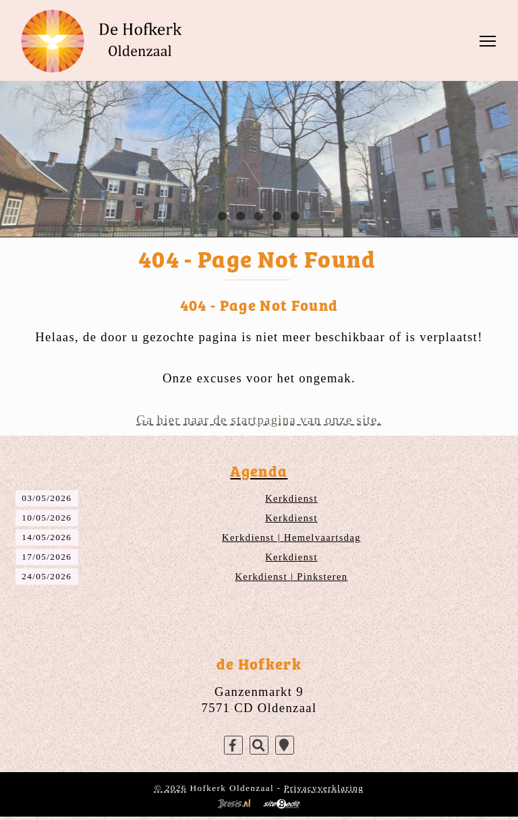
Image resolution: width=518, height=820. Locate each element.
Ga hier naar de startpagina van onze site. (259, 420)
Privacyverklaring (324, 788)
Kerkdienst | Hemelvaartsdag (291, 537)
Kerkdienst (291, 498)
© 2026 (170, 788)
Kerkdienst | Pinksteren (291, 576)
